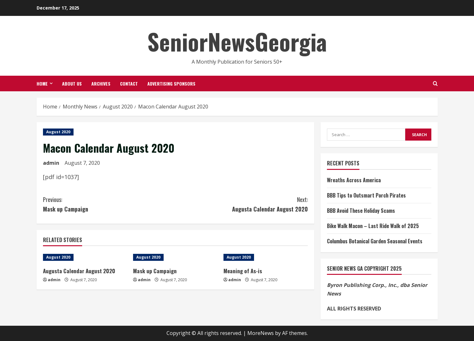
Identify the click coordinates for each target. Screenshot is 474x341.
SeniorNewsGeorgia (237, 41)
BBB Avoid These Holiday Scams (361, 210)
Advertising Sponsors (171, 83)
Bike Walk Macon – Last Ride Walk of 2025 (373, 226)
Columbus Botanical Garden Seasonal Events (374, 241)
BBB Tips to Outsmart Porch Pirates (366, 195)
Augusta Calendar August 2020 (241, 204)
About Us (72, 83)
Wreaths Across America (354, 180)
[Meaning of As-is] (265, 257)
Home (42, 83)
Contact (129, 83)
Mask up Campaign (109, 204)
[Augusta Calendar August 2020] (85, 257)
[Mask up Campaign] (175, 257)
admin (51, 162)
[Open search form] (435, 83)
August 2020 (58, 132)
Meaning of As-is (242, 271)
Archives (100, 83)
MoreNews (260, 333)
